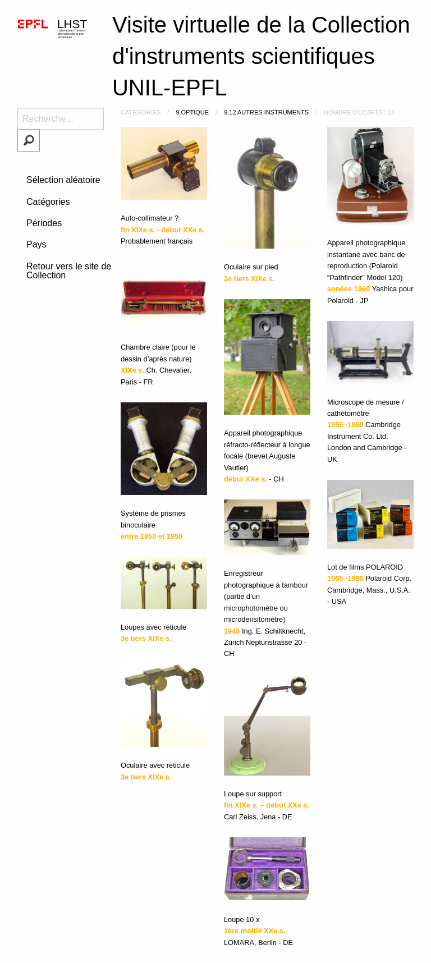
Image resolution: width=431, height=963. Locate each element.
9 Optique (192, 112)
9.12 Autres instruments (266, 112)
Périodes (44, 223)
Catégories (48, 202)
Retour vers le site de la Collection (73, 271)
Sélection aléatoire (63, 180)
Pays (36, 244)
